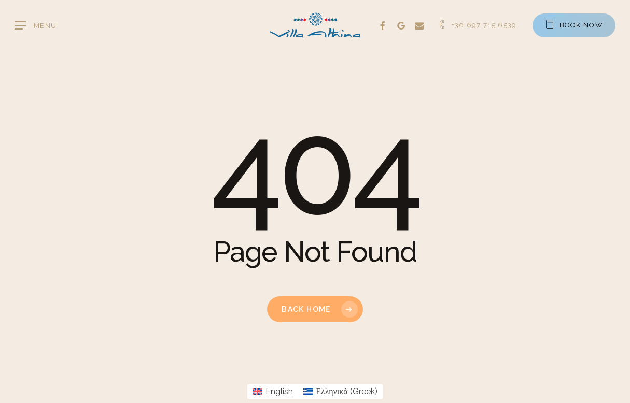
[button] (36, 25)
